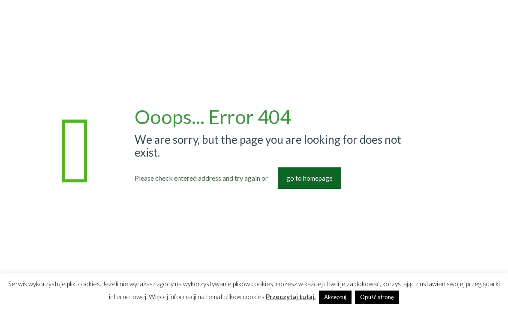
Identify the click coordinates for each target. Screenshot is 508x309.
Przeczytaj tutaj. (291, 296)
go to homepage (309, 178)
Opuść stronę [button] (377, 297)
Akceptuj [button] (335, 297)
